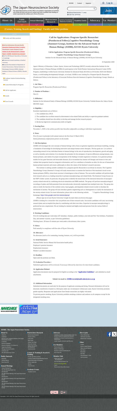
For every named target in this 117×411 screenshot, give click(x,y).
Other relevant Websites (85, 348)
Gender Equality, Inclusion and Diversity (63, 341)
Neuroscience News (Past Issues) (61, 367)
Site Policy (82, 350)
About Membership (84, 335)
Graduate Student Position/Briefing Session (38, 358)
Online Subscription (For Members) (32, 346)
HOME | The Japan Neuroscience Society (15, 330)
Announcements (31, 349)
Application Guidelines (86, 272)
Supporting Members (6, 347)
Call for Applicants (10, 90)
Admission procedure (85, 336)
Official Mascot (5, 360)
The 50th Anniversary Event (8, 352)
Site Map (82, 353)
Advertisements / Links (85, 355)
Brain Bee (4, 358)
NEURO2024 (5, 376)
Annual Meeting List (6, 368)
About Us (4, 335)
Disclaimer (82, 351)
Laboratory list (5, 350)
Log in (55, 365)
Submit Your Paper (32, 342)
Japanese (88, 3)
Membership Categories (85, 338)
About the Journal (32, 344)
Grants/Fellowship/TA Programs (14, 85)
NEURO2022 (5, 381)
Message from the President (8, 349)
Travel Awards (9, 101)
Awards (7, 96)
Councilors (4, 341)
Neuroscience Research (33, 335)
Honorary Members (6, 343)
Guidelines (4, 336)
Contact (79, 3)
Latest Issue (30, 338)
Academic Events (32, 371)
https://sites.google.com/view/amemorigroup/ (55, 195)
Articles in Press (31, 336)
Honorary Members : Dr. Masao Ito (10, 345)
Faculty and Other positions (13, 38)
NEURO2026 (5, 371)
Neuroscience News (58, 347)
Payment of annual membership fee (62, 350)
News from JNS (5, 362)
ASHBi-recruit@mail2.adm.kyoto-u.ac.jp (81, 279)
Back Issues (30, 340)
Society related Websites (86, 346)
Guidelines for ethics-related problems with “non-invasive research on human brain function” (65, 335)
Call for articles (84, 357)
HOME (71, 3)
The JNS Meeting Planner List (9, 370)
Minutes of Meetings (59, 348)
